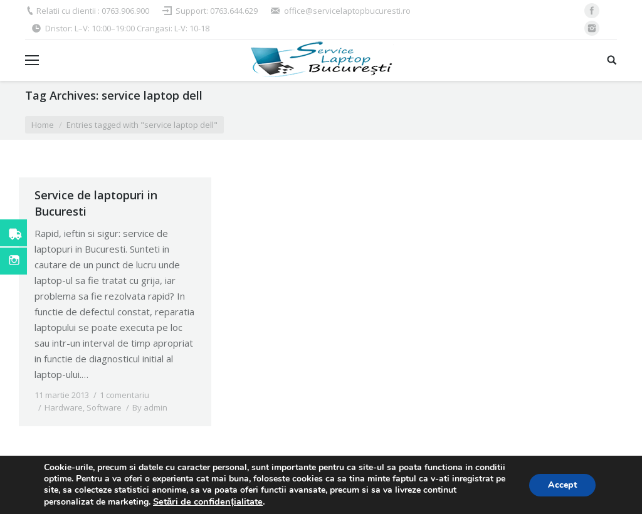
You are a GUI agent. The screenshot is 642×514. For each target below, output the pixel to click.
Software (104, 407)
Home (42, 124)
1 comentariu (124, 395)
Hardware (64, 407)
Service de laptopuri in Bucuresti (95, 203)
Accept (562, 485)
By (149, 407)
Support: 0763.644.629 (217, 10)
